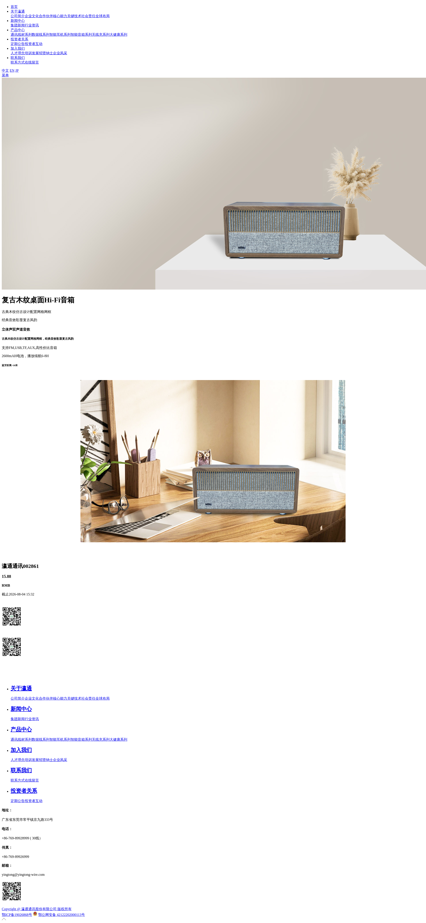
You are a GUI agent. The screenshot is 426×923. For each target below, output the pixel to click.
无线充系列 (101, 34)
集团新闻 (18, 25)
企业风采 (60, 53)
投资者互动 (33, 44)
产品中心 (18, 30)
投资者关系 (19, 39)
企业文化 (32, 16)
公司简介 (18, 16)
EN (12, 70)
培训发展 (32, 53)
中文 (5, 70)
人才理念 (18, 53)
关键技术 (74, 16)
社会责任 (88, 16)
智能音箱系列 (81, 34)
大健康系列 (118, 34)
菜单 (5, 75)
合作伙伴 (46, 16)
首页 (14, 7)
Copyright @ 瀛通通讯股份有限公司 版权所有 (37, 909)
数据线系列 (40, 34)
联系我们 (18, 58)
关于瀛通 (18, 11)
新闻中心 (18, 21)
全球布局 (102, 16)
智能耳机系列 (60, 34)
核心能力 (60, 16)
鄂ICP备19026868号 (17, 915)
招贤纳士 (46, 53)
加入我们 (18, 48)
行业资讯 (32, 25)
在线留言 (32, 62)
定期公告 (18, 44)
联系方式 (18, 62)
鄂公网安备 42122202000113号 (61, 915)
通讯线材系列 (21, 34)
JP (17, 70)
